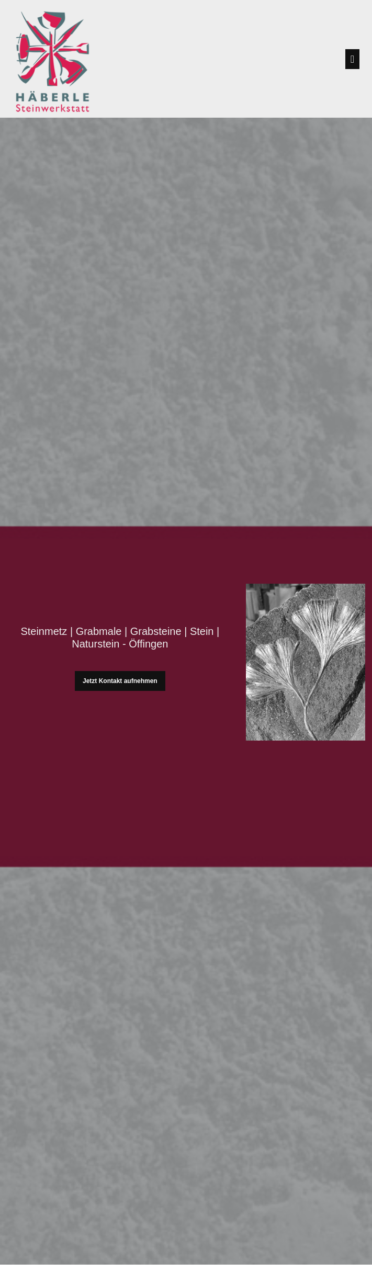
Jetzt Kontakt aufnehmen (120, 681)
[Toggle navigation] (352, 59)
